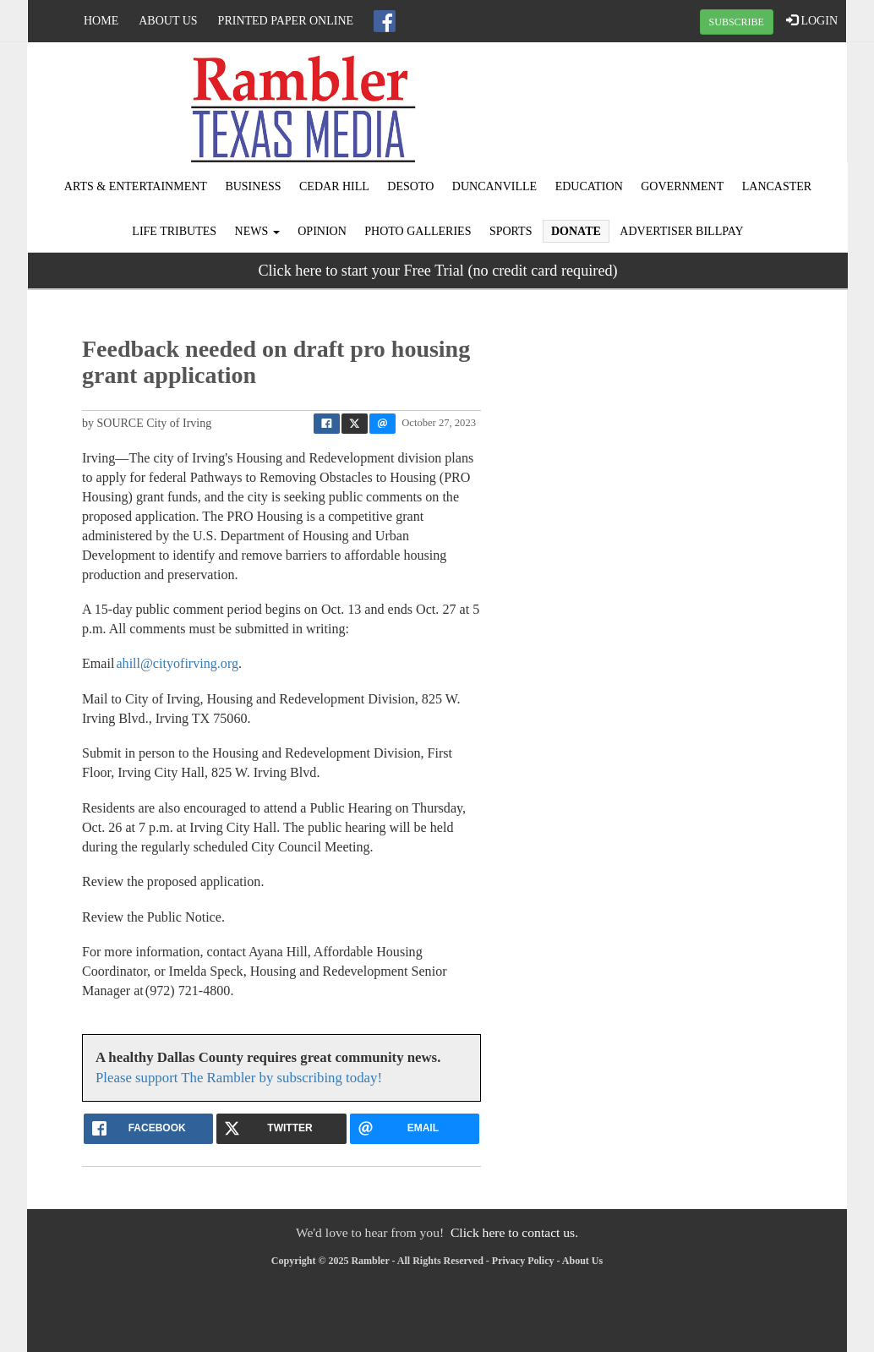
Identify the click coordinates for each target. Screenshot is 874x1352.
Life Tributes (174, 231)
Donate (576, 231)
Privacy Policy (523, 1261)
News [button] (257, 231)
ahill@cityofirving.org (177, 663)
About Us (168, 20)
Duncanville (494, 186)
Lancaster (776, 186)
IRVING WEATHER (709, 105)
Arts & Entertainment (135, 186)
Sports (511, 231)
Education (589, 186)
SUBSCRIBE (736, 22)
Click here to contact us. (514, 1232)
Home (101, 20)
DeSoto (410, 186)
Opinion (322, 231)
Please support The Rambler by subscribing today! (239, 1078)
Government (682, 186)
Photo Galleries (417, 231)
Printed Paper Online (286, 20)
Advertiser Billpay (681, 231)
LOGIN (812, 20)
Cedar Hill (334, 186)
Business (253, 186)
